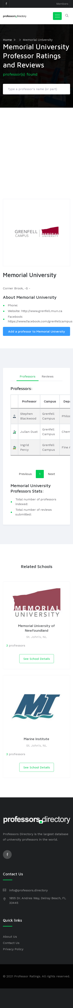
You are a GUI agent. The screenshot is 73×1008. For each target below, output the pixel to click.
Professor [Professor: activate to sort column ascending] (29, 401)
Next (51, 474)
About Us (10, 936)
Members (62, 3)
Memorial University (38, 40)
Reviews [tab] (48, 376)
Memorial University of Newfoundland (36, 628)
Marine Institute (36, 739)
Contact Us (11, 943)
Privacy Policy (13, 949)
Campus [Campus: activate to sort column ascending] (50, 401)
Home (7, 40)
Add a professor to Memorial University (36, 331)
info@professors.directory (28, 890)
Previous (25, 474)
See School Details (36, 658)
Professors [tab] (27, 376)
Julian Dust (29, 432)
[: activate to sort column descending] (14, 401)
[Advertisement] (36, 146)
